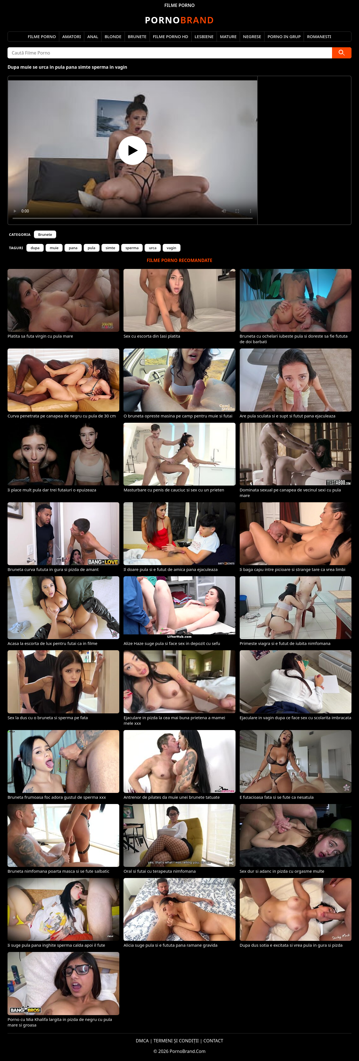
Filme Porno (42, 36)
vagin (171, 247)
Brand (179, 20)
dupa (35, 247)
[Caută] (341, 52)
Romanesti (319, 36)
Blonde (113, 36)
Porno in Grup (284, 36)
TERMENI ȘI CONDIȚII (176, 1041)
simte (110, 247)
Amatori (71, 36)
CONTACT (213, 1041)
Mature (228, 36)
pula (91, 247)
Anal (92, 36)
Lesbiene (204, 36)
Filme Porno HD (170, 36)
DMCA (142, 1041)
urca (152, 247)
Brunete (137, 36)
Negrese (252, 36)
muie (54, 247)
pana (73, 247)
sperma (131, 247)
